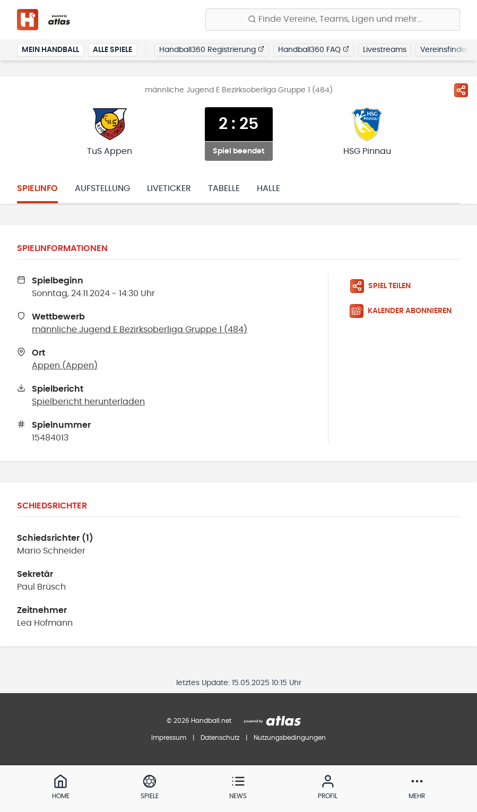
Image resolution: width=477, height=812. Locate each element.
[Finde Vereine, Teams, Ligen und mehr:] (332, 19)
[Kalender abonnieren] (405, 311)
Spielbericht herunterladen (88, 402)
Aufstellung (102, 188)
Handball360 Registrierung (211, 49)
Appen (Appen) (65, 365)
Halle (268, 188)
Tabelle (224, 188)
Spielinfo (37, 188)
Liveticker (169, 188)
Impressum (168, 738)
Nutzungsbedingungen (290, 738)
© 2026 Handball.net (199, 721)
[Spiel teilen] (461, 90)
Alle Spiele (112, 50)
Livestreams (384, 50)
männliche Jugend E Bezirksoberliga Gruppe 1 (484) (139, 329)
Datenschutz (220, 738)
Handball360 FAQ (313, 49)
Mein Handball (50, 50)
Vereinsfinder (444, 50)
